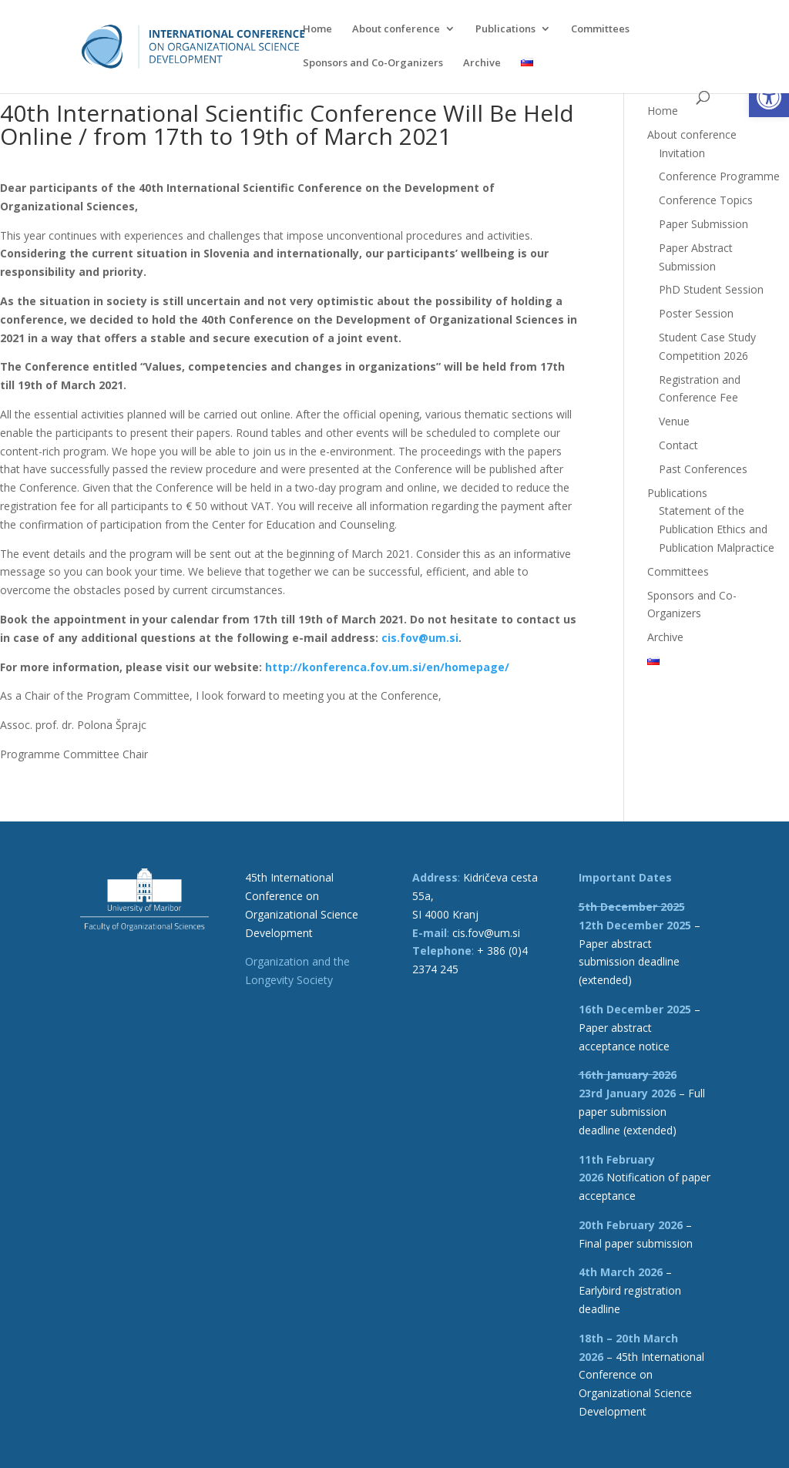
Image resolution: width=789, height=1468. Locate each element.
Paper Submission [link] (703, 224)
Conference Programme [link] (719, 176)
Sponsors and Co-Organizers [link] (373, 63)
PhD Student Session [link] (711, 289)
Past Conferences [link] (703, 469)
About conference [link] (396, 29)
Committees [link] (600, 29)
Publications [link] (505, 29)
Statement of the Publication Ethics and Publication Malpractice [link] (716, 529)
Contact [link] (678, 445)
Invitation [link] (682, 153)
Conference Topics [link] (706, 200)
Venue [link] (674, 421)
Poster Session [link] (696, 313)
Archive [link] (482, 63)
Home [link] (317, 29)
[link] (769, 97)
